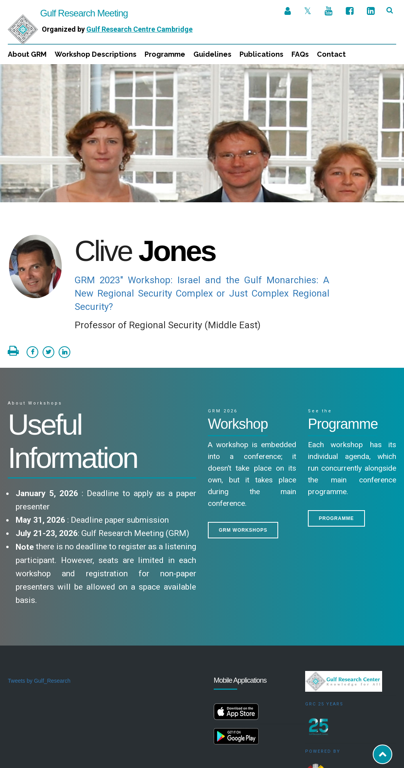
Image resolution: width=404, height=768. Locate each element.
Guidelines (212, 54)
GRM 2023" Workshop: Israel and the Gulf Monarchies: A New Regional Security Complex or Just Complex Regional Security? (202, 229)
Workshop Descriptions (95, 54)
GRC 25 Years (324, 639)
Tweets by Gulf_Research (39, 616)
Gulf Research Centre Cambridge (139, 29)
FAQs (300, 54)
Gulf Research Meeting (68, 13)
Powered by (322, 687)
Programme (165, 54)
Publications (261, 54)
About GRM (27, 54)
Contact (331, 54)
